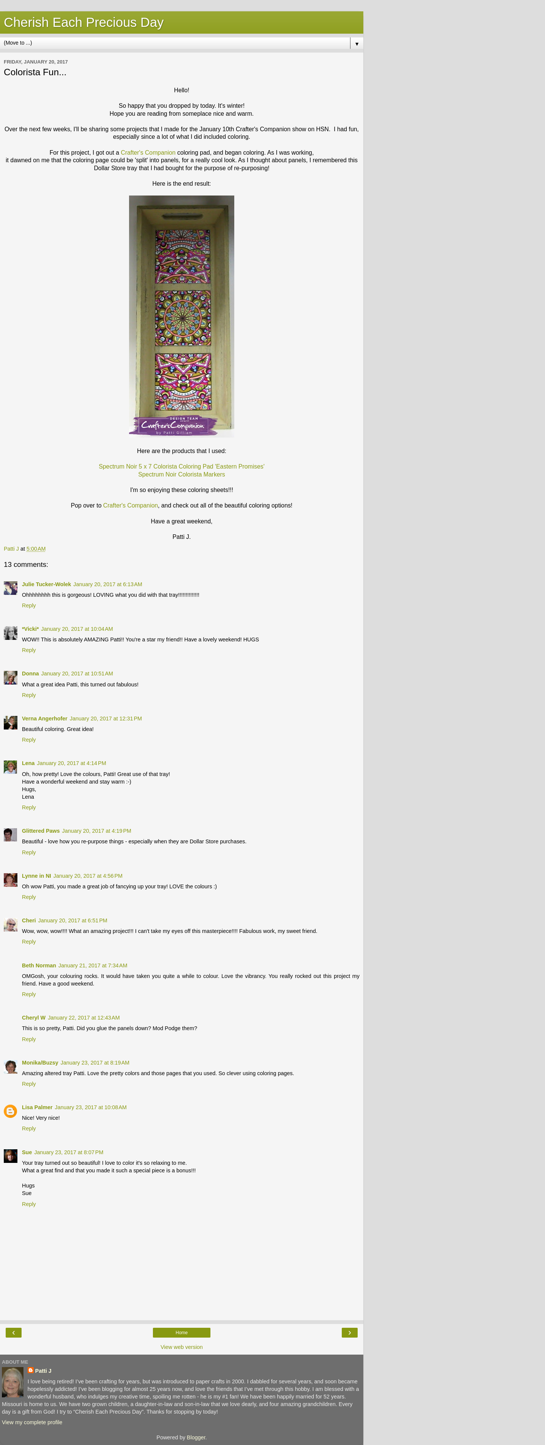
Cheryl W (33, 1018)
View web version (181, 1347)
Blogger (196, 1437)
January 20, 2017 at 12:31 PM (106, 719)
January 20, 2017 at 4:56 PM (88, 876)
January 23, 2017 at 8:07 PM (68, 1152)
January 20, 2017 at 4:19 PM (96, 831)
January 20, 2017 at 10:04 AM (77, 629)
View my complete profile (32, 1422)
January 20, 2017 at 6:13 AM (107, 584)
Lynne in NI (36, 876)
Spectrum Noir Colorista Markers (181, 474)
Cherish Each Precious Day (84, 22)
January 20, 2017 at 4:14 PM (71, 763)
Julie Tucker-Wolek (46, 584)
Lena (28, 763)
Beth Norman (39, 965)
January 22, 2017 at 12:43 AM (84, 1018)
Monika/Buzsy (40, 1063)
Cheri (29, 920)
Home (182, 1332)
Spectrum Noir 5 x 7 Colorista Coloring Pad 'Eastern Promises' (182, 466)
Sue (27, 1152)
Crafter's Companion (148, 152)
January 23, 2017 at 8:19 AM (95, 1063)
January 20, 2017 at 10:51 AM (77, 674)
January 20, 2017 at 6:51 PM (72, 920)
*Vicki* (30, 629)
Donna (30, 674)
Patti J (43, 1371)
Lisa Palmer (37, 1107)
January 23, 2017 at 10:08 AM (91, 1107)
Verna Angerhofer (44, 719)
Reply (29, 605)
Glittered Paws (41, 831)
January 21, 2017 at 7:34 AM (92, 965)
